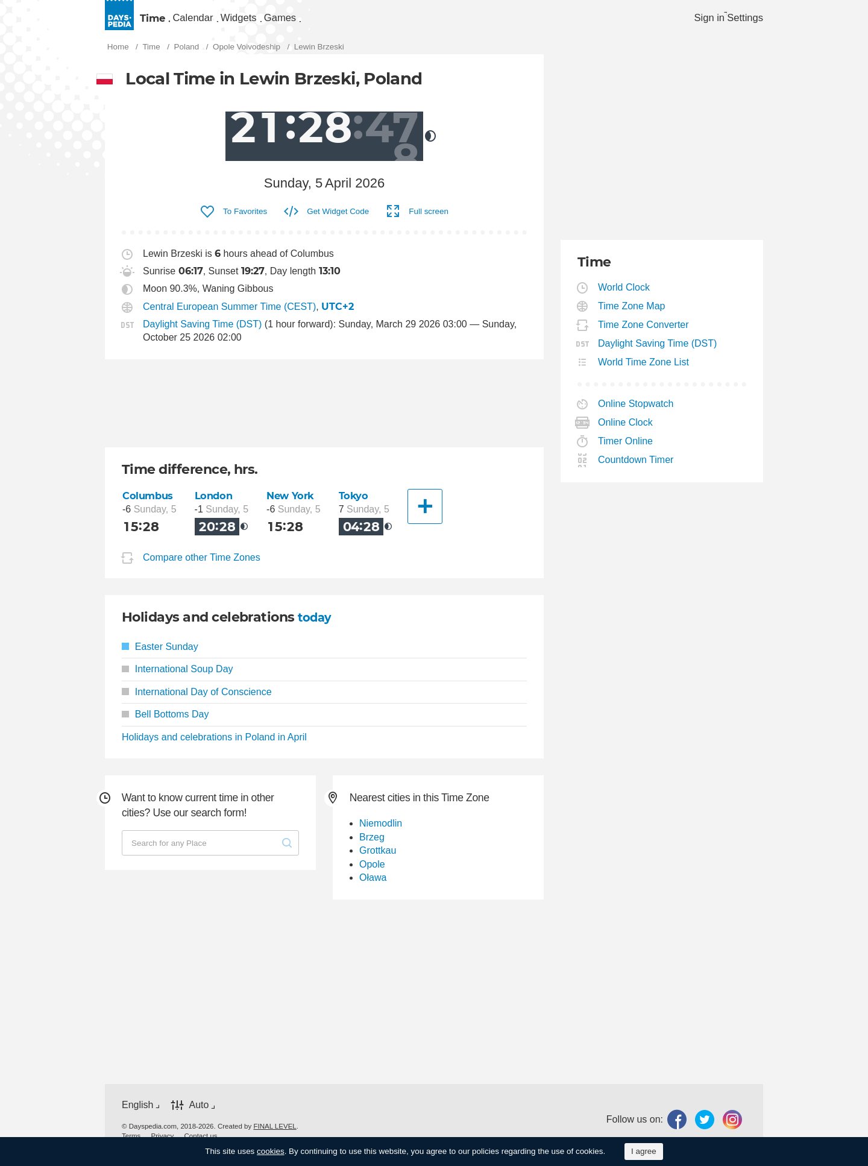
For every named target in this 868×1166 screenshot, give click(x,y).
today (317, 628)
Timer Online (626, 452)
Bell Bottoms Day (165, 725)
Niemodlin (380, 834)
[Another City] (424, 517)
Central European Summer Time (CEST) (229, 317)
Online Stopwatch (636, 414)
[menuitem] (171, 22)
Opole (372, 874)
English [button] (137, 1115)
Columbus (149, 506)
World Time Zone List (644, 373)
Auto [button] (199, 1116)
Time (170, 21)
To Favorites (245, 222)
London (215, 506)
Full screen (428, 222)
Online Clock (626, 433)
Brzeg (372, 847)
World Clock (624, 298)
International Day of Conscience (197, 702)
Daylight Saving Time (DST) (202, 335)
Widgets (328, 21)
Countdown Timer (636, 470)
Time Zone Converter (644, 335)
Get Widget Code (338, 222)
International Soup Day (177, 680)
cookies (271, 1151)
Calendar (246, 21)
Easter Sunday (160, 657)
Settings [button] (741, 21)
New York (292, 506)
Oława (372, 888)
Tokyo (355, 506)
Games (405, 21)
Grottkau (377, 861)
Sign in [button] (685, 21)
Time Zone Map (632, 317)
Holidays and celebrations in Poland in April (214, 747)
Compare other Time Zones (201, 568)
